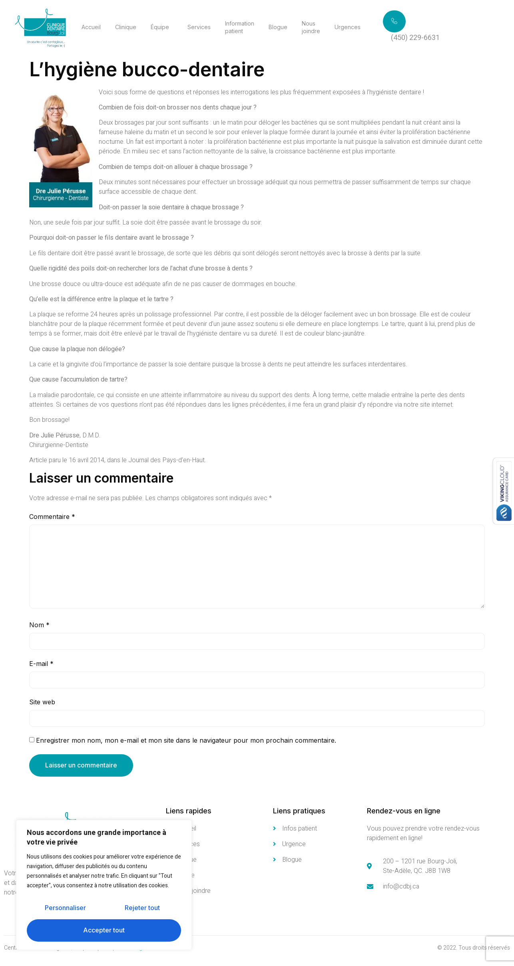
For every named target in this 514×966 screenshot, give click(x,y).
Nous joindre (311, 27)
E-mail (41, 664)
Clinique (125, 27)
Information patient (239, 27)
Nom (39, 625)
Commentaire (52, 517)
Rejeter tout (142, 908)
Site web (42, 702)
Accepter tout (104, 930)
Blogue (278, 27)
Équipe (160, 27)
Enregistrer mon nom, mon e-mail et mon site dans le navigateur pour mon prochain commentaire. (186, 741)
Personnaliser (65, 908)
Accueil (91, 27)
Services (199, 27)
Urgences (348, 27)
